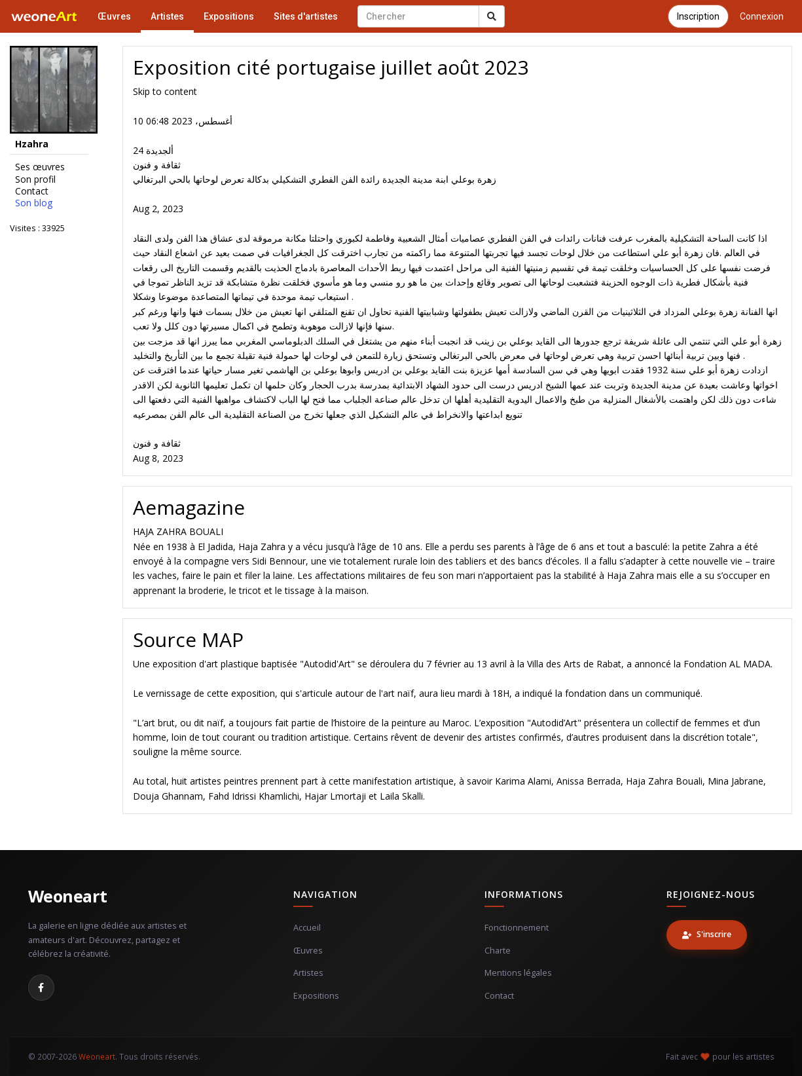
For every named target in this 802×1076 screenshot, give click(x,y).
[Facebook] (41, 987)
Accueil (307, 927)
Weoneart (67, 896)
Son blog (33, 203)
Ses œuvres (40, 167)
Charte (497, 950)
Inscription (698, 16)
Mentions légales (518, 972)
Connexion (762, 16)
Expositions (229, 16)
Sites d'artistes (306, 16)
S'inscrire (706, 934)
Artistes (167, 16)
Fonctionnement (516, 927)
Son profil (35, 179)
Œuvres (114, 16)
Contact (31, 191)
